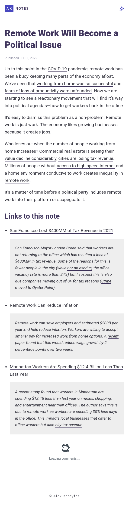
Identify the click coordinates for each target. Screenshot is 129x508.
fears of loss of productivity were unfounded (48, 90)
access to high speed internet (86, 165)
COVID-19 (57, 68)
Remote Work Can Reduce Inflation (44, 305)
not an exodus (79, 268)
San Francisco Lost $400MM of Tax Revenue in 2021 (61, 230)
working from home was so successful (75, 83)
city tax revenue (68, 424)
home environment (26, 173)
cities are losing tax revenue (85, 158)
